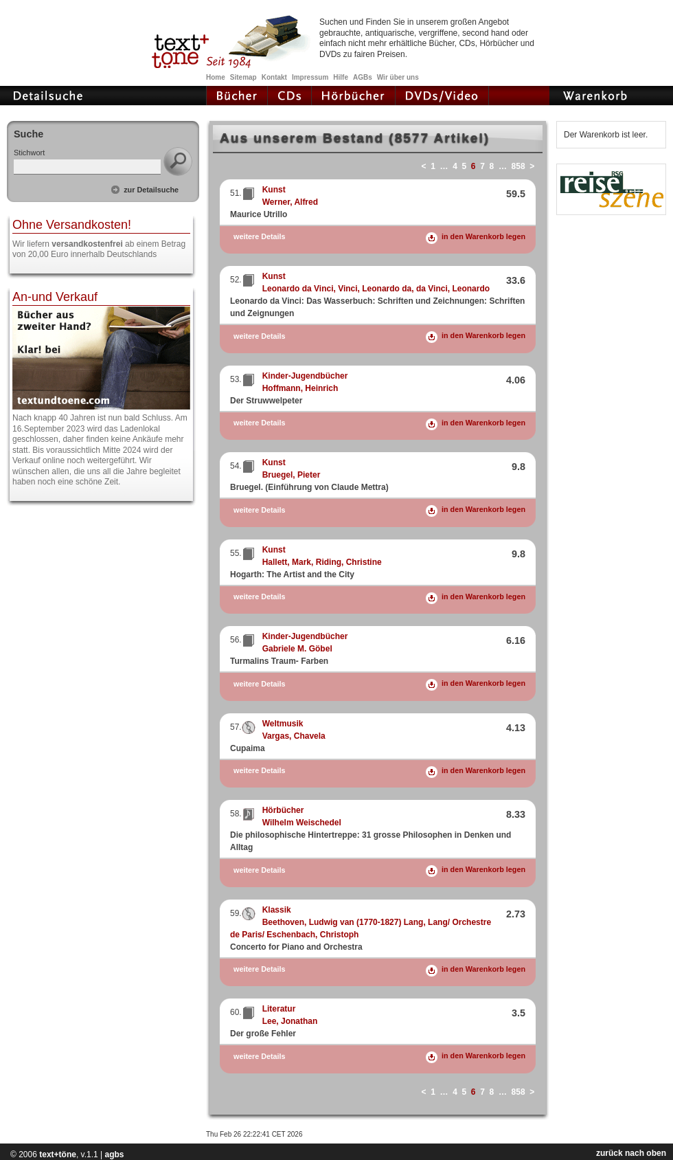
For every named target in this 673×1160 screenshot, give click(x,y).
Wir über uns (398, 77)
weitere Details (259, 237)
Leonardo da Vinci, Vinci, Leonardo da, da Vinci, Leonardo (376, 288)
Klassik (276, 910)
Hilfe (340, 77)
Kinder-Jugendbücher (305, 376)
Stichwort (29, 152)
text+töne (57, 1154)
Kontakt (274, 77)
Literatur (279, 1009)
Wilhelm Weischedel (301, 822)
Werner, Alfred (290, 202)
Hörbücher (283, 810)
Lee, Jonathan (290, 1021)
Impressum (310, 77)
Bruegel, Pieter (291, 475)
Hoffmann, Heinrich (300, 388)
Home (215, 77)
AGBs (362, 77)
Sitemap (243, 77)
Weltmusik (283, 723)
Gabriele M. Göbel (297, 649)
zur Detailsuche (151, 190)
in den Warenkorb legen (483, 236)
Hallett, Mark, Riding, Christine (322, 562)
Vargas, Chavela (294, 736)
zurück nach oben (631, 1153)
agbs (114, 1154)
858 (518, 166)
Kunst (274, 189)
